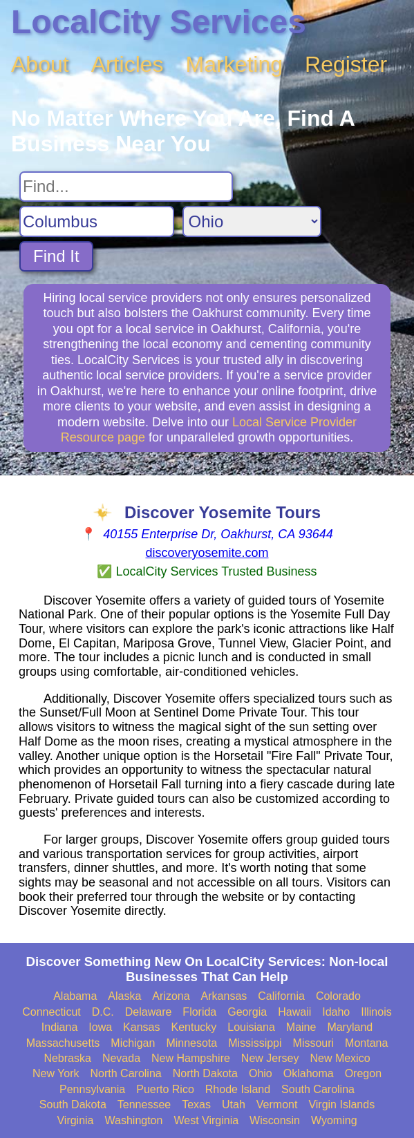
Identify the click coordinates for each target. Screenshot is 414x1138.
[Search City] (96, 221)
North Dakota (205, 1073)
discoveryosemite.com (206, 553)
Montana (366, 1043)
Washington (134, 1120)
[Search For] (126, 186)
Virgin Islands (341, 1104)
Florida (199, 1012)
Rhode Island (237, 1089)
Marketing (234, 64)
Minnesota (191, 1043)
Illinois (376, 1012)
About (40, 64)
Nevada (121, 1058)
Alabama (75, 996)
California (281, 996)
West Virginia (205, 1120)
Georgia (247, 1012)
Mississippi (254, 1043)
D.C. (103, 1012)
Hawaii (294, 1012)
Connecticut (51, 1012)
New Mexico (340, 1058)
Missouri (314, 1043)
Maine (301, 1027)
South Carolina (318, 1089)
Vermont (277, 1104)
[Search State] (251, 221)
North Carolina (126, 1073)
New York (55, 1073)
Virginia (75, 1120)
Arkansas (224, 996)
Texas (196, 1104)
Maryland (350, 1027)
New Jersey (270, 1058)
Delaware (148, 1012)
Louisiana (251, 1027)
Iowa (100, 1027)
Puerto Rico (165, 1089)
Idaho (336, 1012)
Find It (56, 256)
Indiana (59, 1027)
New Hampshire (190, 1058)
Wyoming (334, 1120)
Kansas (141, 1027)
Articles (127, 64)
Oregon (363, 1073)
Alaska (124, 996)
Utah (233, 1104)
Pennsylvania (92, 1089)
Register (346, 64)
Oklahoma (308, 1073)
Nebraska (67, 1058)
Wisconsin (275, 1120)
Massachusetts (63, 1043)
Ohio (260, 1073)
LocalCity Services (158, 21)
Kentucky (193, 1027)
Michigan (133, 1043)
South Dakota (72, 1104)
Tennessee (144, 1104)
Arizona (170, 996)
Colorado (338, 996)
